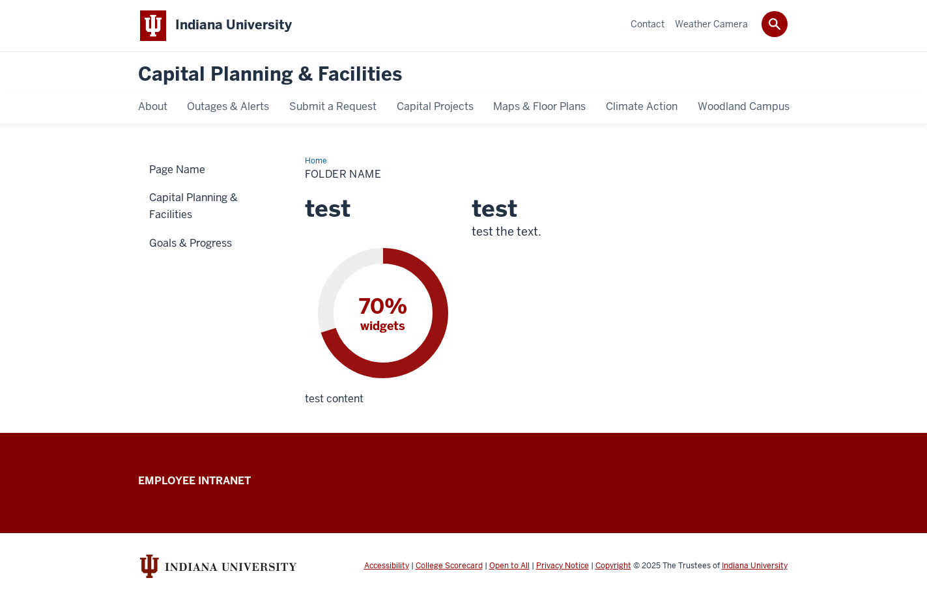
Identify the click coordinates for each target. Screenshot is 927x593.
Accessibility (386, 565)
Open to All (509, 565)
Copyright (613, 565)
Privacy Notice (562, 565)
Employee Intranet (194, 481)
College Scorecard (449, 565)
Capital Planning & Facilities (270, 74)
